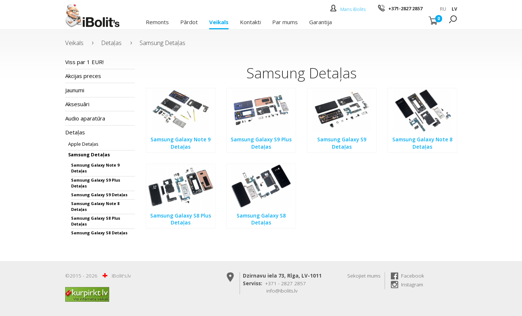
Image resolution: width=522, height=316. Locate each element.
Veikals (219, 21)
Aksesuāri (77, 104)
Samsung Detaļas (162, 42)
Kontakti (250, 21)
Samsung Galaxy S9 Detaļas (99, 194)
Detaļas (111, 42)
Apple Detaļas (83, 144)
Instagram (412, 284)
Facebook (412, 275)
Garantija (320, 21)
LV (454, 9)
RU (443, 9)
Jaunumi (74, 90)
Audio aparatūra (85, 118)
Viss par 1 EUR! (84, 62)
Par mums (285, 21)
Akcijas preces (83, 75)
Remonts (157, 21)
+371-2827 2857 (405, 8)
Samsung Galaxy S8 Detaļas (99, 232)
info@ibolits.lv (281, 290)
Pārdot (189, 21)
